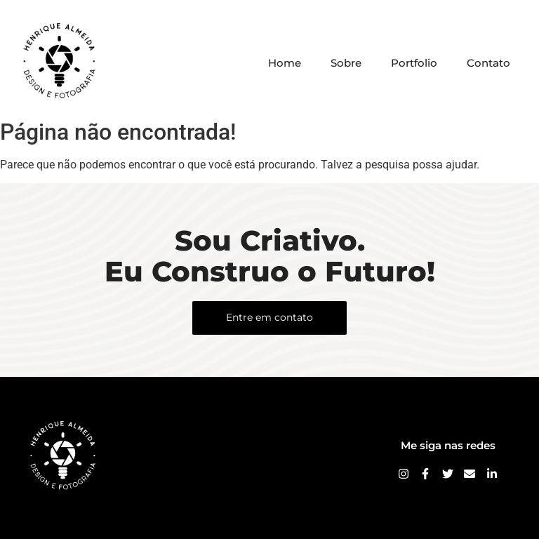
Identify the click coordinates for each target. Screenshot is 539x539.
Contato (488, 62)
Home (284, 62)
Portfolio (414, 62)
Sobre (346, 62)
